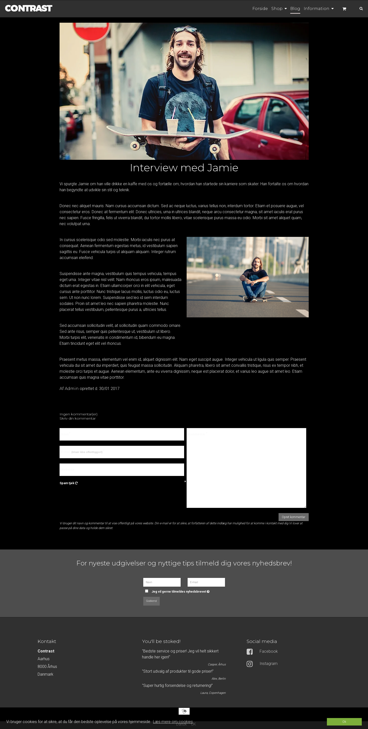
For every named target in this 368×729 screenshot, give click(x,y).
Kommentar (197, 434)
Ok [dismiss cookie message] (344, 722)
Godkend (151, 601)
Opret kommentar (293, 517)
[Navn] (162, 582)
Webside (67, 469)
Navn (65, 434)
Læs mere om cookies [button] (173, 721)
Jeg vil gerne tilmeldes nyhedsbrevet (186, 590)
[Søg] (358, 8)
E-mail (82, 452)
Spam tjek (122, 483)
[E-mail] (206, 582)
